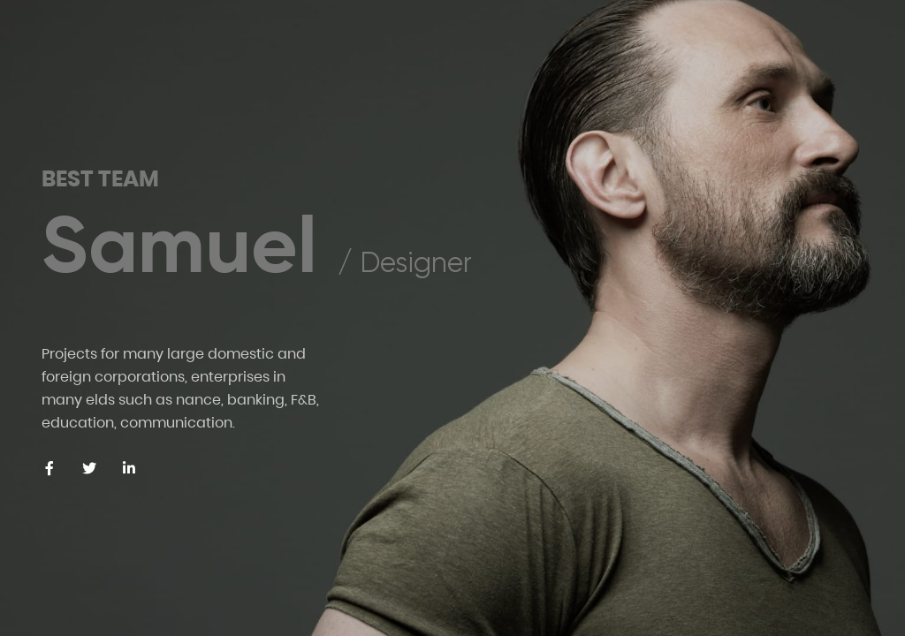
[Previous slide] (766, 512)
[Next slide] (855, 512)
